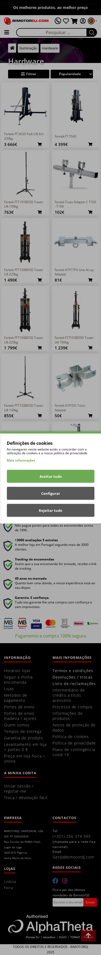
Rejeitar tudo (50, 510)
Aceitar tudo (51, 476)
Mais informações (21, 460)
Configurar (50, 493)
